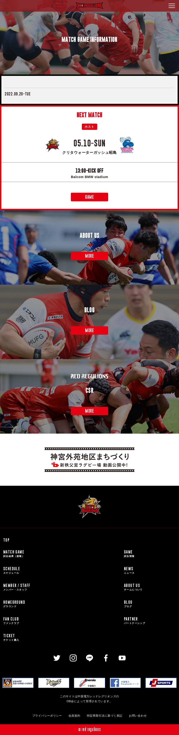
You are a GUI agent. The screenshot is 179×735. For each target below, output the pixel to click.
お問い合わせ (138, 715)
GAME (89, 197)
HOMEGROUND (61, 604)
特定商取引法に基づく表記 (104, 715)
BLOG (150, 604)
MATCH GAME (61, 553)
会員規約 (74, 715)
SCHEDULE (61, 570)
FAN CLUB (61, 620)
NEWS (150, 570)
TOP (6, 540)
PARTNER (150, 620)
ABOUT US (150, 587)
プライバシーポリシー (47, 715)
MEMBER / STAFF (61, 587)
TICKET (61, 637)
